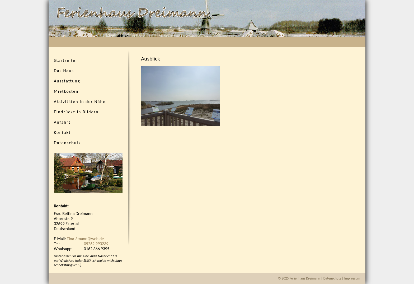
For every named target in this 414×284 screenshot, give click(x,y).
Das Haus (64, 70)
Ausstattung (67, 80)
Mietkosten (66, 91)
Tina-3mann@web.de (85, 238)
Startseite (65, 60)
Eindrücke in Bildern (76, 111)
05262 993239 (96, 243)
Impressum (352, 278)
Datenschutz (67, 142)
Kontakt (62, 132)
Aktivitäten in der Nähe (80, 101)
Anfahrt (62, 122)
